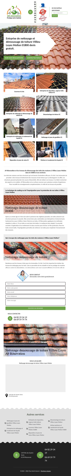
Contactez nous (34, 58)
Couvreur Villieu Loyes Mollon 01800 (35, 429)
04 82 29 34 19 (35, 6)
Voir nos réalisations (14, 58)
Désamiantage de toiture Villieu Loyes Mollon (57, 421)
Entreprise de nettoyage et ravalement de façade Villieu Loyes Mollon (15, 431)
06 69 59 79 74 (35, 17)
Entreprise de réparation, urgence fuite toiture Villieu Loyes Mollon (36, 422)
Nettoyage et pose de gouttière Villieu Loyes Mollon (13, 423)
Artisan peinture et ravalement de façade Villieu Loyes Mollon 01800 (58, 427)
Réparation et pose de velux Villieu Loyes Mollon (36, 434)
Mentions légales (46, 471)
